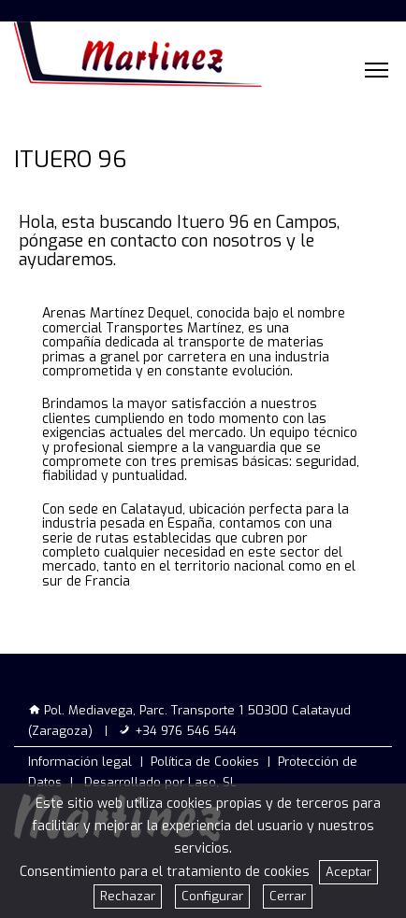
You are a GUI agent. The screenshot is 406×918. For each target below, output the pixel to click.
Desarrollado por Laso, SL (160, 782)
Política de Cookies (205, 762)
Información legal (80, 762)
